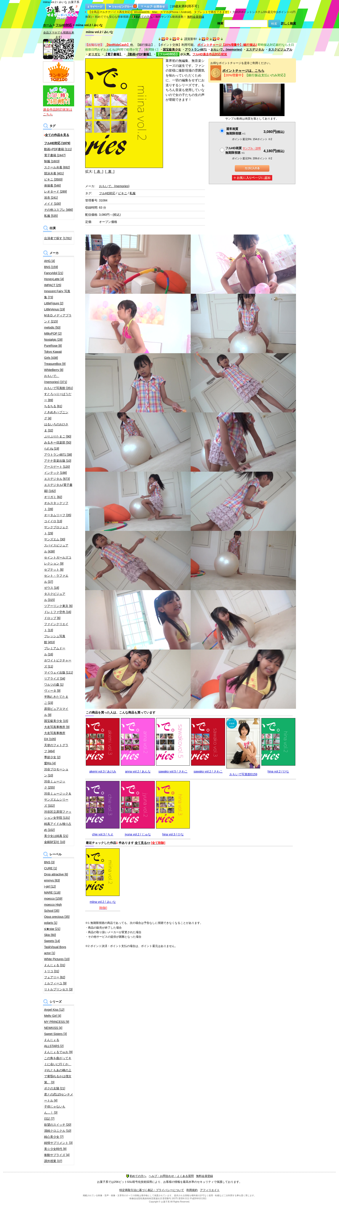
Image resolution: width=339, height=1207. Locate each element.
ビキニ (122, 193)
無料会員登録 (195, 16)
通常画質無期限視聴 (235, 131)
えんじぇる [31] (54, 965)
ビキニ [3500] (53, 179)
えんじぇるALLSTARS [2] (54, 1043)
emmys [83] (52, 880)
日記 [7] (49, 1118)
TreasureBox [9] (55, 364)
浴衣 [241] (51, 197)
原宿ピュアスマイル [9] (56, 712)
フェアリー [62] (54, 977)
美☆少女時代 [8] (55, 1149)
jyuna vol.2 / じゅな (138, 834)
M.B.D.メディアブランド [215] (58, 318)
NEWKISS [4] (53, 1028)
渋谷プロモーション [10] (56, 772)
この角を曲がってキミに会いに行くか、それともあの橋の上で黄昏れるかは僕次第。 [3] (57, 1070)
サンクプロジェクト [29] (56, 530)
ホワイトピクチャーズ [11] (57, 663)
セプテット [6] (53, 569)
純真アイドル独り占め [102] (57, 827)
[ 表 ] (98, 171)
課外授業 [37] (53, 1161)
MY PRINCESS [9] (56, 1021)
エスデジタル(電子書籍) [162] (58, 488)
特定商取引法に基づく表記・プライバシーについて (151, 1190)
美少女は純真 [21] (56, 836)
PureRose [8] (53, 345)
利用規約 (192, 1190)
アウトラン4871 (196, 49)
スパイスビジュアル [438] (56, 548)
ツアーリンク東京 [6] (58, 606)
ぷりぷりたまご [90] (57, 436)
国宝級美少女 (172, 49)
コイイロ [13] (53, 521)
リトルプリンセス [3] (58, 989)
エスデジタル (255, 49)
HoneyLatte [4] (54, 279)
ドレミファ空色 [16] (57, 612)
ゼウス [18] (51, 587)
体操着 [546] (52, 185)
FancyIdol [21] (53, 273)
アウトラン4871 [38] (58, 454)
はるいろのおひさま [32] (56, 427)
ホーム (47, 25)
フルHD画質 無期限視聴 (243, 150)
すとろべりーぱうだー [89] (57, 397)
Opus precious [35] (57, 916)
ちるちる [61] (53, 406)
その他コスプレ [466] (58, 209)
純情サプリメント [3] (58, 1143)
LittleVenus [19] (54, 309)
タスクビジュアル (280, 49)
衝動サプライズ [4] (56, 1155)
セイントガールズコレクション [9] (57, 560)
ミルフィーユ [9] (55, 983)
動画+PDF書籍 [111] (58, 149)
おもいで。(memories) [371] (55, 379)
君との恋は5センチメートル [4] (58, 1097)
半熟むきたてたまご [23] (56, 699)
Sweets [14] (52, 941)
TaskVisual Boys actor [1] (55, 950)
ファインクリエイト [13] (56, 627)
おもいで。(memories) (226, 49)
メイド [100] (52, 203)
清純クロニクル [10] (57, 1130)
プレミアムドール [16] (54, 651)
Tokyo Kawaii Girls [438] (53, 354)
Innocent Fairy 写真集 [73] (57, 294)
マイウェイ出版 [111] (58, 672)
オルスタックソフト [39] (56, 506)
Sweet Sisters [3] (55, 1034)
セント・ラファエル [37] (56, 578)
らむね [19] (51, 448)
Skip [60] (50, 935)
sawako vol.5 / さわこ (173, 771)
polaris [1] (50, 922)
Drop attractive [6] (56, 874)
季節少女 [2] (52, 757)
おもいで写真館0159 (243, 774)
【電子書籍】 (113, 54)
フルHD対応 (64, 25)
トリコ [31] (51, 971)
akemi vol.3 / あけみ (102, 771)
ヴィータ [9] (52, 690)
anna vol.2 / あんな (138, 771)
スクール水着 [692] (57, 167)
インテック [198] (55, 472)
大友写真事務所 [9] (56, 727)
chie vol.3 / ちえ (103, 834)
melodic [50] (52, 327)
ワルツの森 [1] (53, 684)
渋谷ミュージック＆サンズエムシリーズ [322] (57, 799)
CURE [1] (50, 868)
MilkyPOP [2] (53, 333)
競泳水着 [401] (54, 173)
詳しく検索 (288, 23)
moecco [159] (53, 898)
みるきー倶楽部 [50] (57, 442)
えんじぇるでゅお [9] (58, 1052)
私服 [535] (51, 215)
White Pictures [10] (57, 959)
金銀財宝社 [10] (54, 842)
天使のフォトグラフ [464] (56, 748)
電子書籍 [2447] (55, 155)
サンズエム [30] (54, 539)
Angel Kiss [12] (54, 1009)
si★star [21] (52, 929)
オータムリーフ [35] (57, 515)
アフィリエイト (210, 1190)
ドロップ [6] (52, 618)
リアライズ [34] (54, 678)
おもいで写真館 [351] (58, 388)
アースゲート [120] (57, 466)
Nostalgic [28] (53, 339)
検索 (220, 23)
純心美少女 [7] (53, 1136)
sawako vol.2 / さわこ (208, 771)
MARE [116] (52, 892)
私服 (133, 193)
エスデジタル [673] (57, 479)
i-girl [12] (50, 886)
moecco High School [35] (53, 907)
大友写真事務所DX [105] (54, 736)
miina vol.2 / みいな (103, 902)
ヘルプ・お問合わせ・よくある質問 (171, 1176)
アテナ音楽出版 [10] (57, 460)
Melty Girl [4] (52, 1015)
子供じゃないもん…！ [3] (54, 1109)
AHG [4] (49, 261)
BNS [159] (51, 267)
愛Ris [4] (50, 763)
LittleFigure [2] (53, 303)
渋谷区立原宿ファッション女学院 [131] (57, 814)
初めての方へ (142, 16)
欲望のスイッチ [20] (57, 1124)
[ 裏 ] (109, 171)
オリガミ (94, 54)
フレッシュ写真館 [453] (54, 639)
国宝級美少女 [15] (56, 721)
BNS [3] (49, 862)
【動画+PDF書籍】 (139, 54)
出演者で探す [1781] (58, 238)
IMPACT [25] (52, 285)
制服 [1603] (51, 161)
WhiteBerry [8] (53, 370)
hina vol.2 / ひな (278, 771)
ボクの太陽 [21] (54, 1088)
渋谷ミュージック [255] (54, 784)
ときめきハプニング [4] (56, 415)
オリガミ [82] (53, 497)
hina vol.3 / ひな (173, 834)
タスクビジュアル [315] (54, 597)
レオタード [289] (55, 191)
